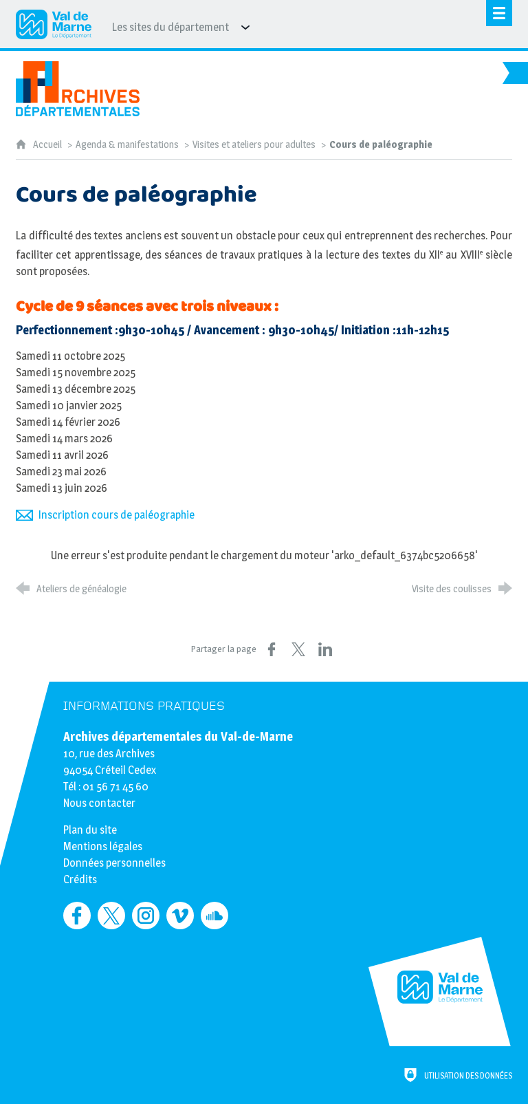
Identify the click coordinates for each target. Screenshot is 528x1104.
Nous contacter (99, 803)
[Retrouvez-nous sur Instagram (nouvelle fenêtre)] (146, 915)
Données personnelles (114, 862)
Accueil (48, 144)
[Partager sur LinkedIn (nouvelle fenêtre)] (325, 649)
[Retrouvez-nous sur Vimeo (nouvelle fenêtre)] (180, 915)
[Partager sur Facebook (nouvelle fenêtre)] (271, 649)
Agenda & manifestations (127, 144)
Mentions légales (102, 846)
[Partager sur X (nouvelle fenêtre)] (298, 649)
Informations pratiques (144, 706)
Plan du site (90, 829)
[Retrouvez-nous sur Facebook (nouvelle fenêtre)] (77, 915)
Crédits (80, 879)
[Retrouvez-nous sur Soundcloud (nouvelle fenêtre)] (214, 915)
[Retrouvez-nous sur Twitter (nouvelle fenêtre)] (111, 915)
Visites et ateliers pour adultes (254, 144)
